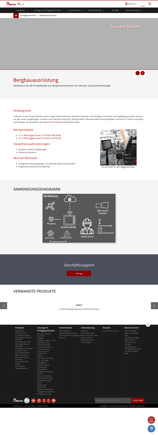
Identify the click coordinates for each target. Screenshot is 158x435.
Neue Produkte (130, 358)
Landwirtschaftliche (44, 374)
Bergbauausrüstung (48, 15)
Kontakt (115, 10)
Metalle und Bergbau (45, 417)
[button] (80, 344)
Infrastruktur (42, 397)
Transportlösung (43, 376)
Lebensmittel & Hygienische (43, 380)
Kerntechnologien (131, 378)
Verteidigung (42, 394)
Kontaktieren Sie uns (110, 358)
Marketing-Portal (87, 367)
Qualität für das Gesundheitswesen (22, 379)
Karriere (62, 365)
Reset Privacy (43, 433)
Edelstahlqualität (21, 395)
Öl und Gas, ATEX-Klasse (22, 390)
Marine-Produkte (21, 382)
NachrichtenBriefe (132, 360)
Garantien (84, 358)
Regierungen (42, 412)
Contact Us (17, 433)
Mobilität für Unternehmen (20, 359)
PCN (126, 363)
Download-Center (87, 360)
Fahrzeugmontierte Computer (22, 372)
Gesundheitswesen (44, 403)
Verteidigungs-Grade (23, 369)
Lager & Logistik (43, 392)
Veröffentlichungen (132, 365)
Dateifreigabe (86, 369)
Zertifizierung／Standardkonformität (133, 375)
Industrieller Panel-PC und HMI (23, 366)
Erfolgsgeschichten (28, 15)
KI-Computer (20, 393)
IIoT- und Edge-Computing (43, 389)
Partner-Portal (86, 365)
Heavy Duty (41, 414)
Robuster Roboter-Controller (22, 385)
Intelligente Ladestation (46, 419)
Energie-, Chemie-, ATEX (46, 368)
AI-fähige (40, 365)
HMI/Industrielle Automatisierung (43, 371)
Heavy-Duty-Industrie (52, 122)
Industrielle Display (22, 362)
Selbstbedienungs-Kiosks (44, 409)
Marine (40, 383)
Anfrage (79, 273)
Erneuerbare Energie (45, 405)
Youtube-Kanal (130, 369)
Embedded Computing (23, 376)
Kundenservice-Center (89, 363)
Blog (126, 381)
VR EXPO (128, 372)
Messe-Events (130, 367)
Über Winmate (64, 358)
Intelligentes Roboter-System (45, 400)
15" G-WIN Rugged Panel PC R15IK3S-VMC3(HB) (39, 135)
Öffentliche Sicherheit (45, 385)
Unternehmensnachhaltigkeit (68, 363)
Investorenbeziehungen (68, 360)
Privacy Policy (30, 433)
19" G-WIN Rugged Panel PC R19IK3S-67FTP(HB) (39, 138)
